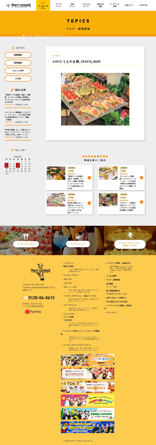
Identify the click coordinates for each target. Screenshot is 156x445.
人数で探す (68, 283)
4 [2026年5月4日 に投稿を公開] (6, 164)
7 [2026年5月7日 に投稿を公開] (17, 164)
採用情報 (18, 63)
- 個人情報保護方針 (112, 291)
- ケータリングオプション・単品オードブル (78, 296)
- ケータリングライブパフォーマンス (76, 345)
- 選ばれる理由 (67, 266)
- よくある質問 (110, 276)
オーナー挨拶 (111, 287)
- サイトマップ (110, 312)
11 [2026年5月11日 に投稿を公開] (6, 167)
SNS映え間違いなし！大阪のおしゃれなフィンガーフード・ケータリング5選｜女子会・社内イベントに (18, 132)
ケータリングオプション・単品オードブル (130, 244)
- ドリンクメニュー (69, 305)
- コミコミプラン (68, 314)
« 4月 (6, 174)
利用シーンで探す (70, 287)
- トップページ (67, 263)
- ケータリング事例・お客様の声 (117, 263)
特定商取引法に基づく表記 (116, 294)
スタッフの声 (18, 71)
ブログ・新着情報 (34, 35)
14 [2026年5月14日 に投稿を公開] (18, 167)
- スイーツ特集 (67, 317)
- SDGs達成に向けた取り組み (116, 302)
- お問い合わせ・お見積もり (115, 298)
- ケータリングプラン (70, 275)
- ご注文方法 (66, 320)
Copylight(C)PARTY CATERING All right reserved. (78, 441)
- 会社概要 (108, 284)
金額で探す (68, 279)
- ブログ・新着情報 (112, 280)
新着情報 (18, 55)
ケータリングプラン (26, 244)
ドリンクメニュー (78, 244)
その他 (18, 79)
